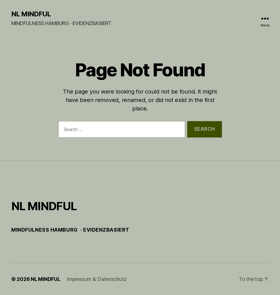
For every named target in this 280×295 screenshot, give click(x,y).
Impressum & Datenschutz (97, 279)
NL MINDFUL (31, 14)
